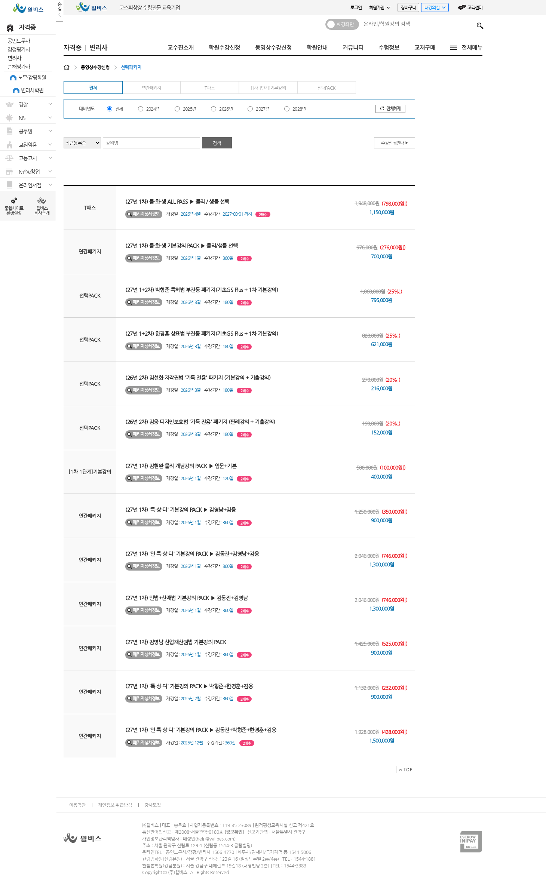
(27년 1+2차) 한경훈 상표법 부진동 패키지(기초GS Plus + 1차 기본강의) (201, 334)
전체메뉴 (471, 48)
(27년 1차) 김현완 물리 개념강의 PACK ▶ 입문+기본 (180, 466)
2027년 (262, 108)
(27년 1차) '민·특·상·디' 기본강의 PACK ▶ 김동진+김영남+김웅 (192, 554)
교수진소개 (181, 48)
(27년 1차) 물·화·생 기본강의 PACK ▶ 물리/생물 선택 (181, 246)
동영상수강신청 (273, 48)
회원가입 (379, 7)
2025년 (189, 108)
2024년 (153, 108)
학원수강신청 (224, 48)
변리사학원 (32, 90)
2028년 (299, 108)
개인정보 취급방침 (115, 805)
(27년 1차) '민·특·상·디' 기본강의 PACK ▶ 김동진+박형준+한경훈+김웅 (200, 730)
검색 (480, 24)
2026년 (226, 108)
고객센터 (474, 7)
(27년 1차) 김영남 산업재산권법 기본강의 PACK (175, 642)
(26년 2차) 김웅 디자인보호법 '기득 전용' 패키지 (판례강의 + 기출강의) (200, 422)
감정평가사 (18, 49)
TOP (404, 770)
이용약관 (77, 805)
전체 (93, 87)
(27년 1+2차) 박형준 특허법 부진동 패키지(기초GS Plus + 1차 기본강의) (201, 290)
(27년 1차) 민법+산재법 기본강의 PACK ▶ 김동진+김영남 (186, 598)
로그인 (356, 7)
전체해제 (390, 108)
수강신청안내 (394, 143)
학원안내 (317, 48)
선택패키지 (131, 67)
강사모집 (152, 805)
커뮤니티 (353, 48)
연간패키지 (151, 87)
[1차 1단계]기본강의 (268, 87)
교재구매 (424, 48)
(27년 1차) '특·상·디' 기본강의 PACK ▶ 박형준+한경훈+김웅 (189, 686)
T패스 (210, 87)
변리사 (14, 58)
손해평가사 (18, 67)
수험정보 (388, 48)
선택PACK (326, 87)
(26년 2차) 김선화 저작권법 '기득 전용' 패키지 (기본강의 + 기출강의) (197, 378)
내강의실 (433, 8)
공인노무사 (18, 41)
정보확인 (234, 832)
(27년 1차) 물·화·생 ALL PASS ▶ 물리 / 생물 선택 (177, 202)
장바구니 (408, 7)
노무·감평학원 (32, 77)
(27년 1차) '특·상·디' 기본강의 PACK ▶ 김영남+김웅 (180, 510)
